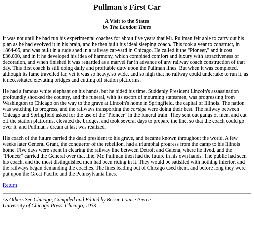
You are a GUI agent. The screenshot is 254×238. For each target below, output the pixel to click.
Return (10, 185)
